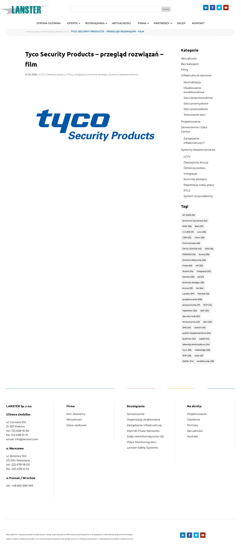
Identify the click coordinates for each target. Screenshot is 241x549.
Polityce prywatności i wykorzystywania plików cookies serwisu (106, 539)
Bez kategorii (190, 64)
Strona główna (32, 32)
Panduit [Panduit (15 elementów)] (203, 293)
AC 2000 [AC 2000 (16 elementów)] (188, 215)
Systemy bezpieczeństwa (52, 32)
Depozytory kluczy (196, 162)
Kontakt (192, 436)
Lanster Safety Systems (142, 447)
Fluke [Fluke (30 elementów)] (187, 265)
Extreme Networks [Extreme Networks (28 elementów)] (194, 260)
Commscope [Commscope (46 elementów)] (191, 243)
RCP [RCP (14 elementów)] (207, 305)
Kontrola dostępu (97, 74)
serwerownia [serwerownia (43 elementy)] (191, 322)
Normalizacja (192, 82)
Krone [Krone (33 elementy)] (187, 288)
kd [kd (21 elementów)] (201, 277)
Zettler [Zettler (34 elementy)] (187, 361)
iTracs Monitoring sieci (141, 442)
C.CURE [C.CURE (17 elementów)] (188, 232)
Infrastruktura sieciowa (196, 75)
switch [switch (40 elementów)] (200, 327)
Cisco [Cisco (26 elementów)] (199, 237)
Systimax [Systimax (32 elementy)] (189, 338)
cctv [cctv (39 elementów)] (201, 232)
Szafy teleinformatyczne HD (145, 436)
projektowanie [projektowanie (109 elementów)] (192, 299)
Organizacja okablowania (143, 419)
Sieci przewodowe (196, 109)
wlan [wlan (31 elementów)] (199, 355)
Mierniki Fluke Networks (143, 431)
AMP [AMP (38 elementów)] (187, 226)
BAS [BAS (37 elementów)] (199, 226)
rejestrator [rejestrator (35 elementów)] (189, 310)
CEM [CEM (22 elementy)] (186, 237)
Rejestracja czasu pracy (199, 184)
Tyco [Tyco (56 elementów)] (186, 350)
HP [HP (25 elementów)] (199, 265)
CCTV (66, 32)
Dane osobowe (76, 425)
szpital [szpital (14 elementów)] (204, 338)
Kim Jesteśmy (75, 414)
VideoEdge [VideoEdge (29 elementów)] (202, 350)
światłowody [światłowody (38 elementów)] (205, 361)
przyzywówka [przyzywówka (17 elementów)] (191, 305)
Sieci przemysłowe (196, 103)
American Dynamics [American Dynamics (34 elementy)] (194, 220)
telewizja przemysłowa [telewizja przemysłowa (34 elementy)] (196, 344)
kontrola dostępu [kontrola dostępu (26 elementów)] (193, 282)
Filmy (69, 74)
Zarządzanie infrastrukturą (144, 425)
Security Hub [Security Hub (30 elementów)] (191, 316)
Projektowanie (190, 121)
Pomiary (192, 425)
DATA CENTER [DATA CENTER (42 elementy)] (192, 248)
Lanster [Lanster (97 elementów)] (188, 293)
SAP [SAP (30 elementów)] (204, 310)
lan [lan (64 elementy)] (200, 288)
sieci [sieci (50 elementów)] (207, 322)
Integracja (80, 74)
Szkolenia (193, 419)
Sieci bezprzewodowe (198, 97)
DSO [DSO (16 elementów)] (209, 248)
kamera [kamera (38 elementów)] (188, 277)
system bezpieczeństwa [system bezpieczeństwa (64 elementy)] (196, 333)
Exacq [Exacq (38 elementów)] (204, 254)
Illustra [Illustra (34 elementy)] (187, 271)
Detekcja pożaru (55, 74)
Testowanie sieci (194, 114)
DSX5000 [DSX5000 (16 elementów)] (188, 254)
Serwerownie (135, 414)
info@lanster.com (26, 439)
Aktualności (189, 58)
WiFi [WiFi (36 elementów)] (186, 355)
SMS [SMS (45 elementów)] (186, 327)
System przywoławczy (198, 196)
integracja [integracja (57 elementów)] (204, 271)
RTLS (187, 190)
